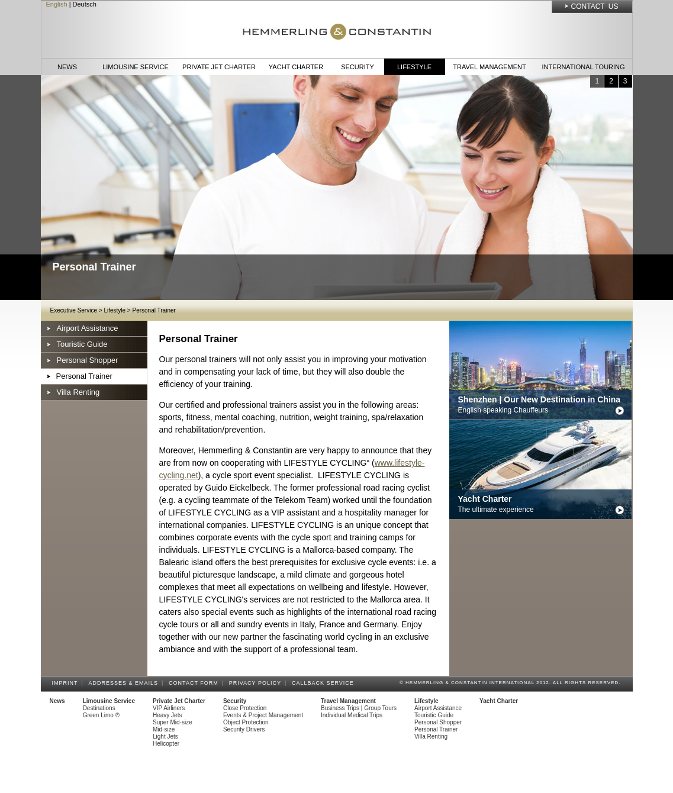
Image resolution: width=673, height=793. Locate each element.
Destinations (99, 708)
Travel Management (489, 66)
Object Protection (246, 722)
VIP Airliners (169, 708)
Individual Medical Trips (351, 715)
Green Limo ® (101, 715)
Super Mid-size (172, 722)
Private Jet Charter (219, 66)
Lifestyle (414, 66)
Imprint (67, 683)
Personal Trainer (153, 310)
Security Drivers (244, 729)
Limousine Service (135, 66)
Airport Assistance (87, 328)
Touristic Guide (82, 344)
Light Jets (165, 736)
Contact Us (595, 6)
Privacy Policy (257, 683)
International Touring (583, 66)
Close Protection (244, 708)
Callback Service (324, 683)
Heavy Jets (167, 715)
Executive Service (73, 310)
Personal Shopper (87, 360)
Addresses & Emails (125, 683)
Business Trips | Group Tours (359, 708)
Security (357, 66)
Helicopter (166, 743)
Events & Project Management (263, 715)
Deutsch (84, 4)
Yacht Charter (296, 66)
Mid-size (164, 729)
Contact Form (195, 683)
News (67, 66)
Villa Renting (78, 392)
